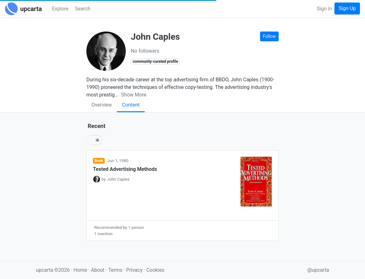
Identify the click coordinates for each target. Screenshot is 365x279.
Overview (101, 105)
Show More (133, 95)
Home (80, 270)
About (97, 270)
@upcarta (318, 270)
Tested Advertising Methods (125, 169)
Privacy (135, 270)
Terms (116, 270)
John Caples (118, 179)
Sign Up (347, 8)
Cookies (155, 270)
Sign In (324, 9)
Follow (269, 36)
